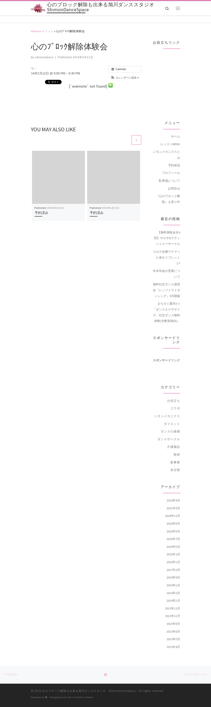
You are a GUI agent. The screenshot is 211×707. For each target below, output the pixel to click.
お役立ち (173, 393)
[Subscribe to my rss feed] (32, 702)
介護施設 (173, 440)
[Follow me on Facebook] (45, 702)
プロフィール (171, 166)
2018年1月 (173, 555)
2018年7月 (173, 532)
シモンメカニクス (167, 409)
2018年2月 (173, 547)
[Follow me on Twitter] (39, 702)
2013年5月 (173, 632)
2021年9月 (173, 501)
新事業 (175, 455)
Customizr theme (82, 690)
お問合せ (174, 181)
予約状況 (174, 158)
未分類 (175, 463)
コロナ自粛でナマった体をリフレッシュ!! (166, 250)
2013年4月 (173, 640)
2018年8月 (173, 524)
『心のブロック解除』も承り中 (168, 192)
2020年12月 (172, 509)
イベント (47, 24)
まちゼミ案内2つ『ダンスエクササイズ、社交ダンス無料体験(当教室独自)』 (166, 305)
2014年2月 (173, 586)
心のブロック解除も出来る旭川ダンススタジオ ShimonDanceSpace (89, 684)
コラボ (175, 401)
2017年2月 (173, 563)
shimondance (44, 50)
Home (35, 24)
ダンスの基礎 (170, 424)
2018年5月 (173, 540)
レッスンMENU (170, 137)
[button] (124, 71)
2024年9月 (173, 493)
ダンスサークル (168, 432)
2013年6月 (173, 624)
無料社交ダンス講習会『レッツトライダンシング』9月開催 (166, 283)
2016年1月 (173, 578)
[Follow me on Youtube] (59, 702)
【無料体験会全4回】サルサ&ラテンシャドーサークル (167, 231)
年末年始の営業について (166, 267)
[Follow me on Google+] (52, 702)
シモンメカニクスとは (166, 148)
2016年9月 (173, 570)
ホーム (175, 129)
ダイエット (172, 417)
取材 (177, 448)
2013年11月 (172, 609)
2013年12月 (172, 601)
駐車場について (169, 174)
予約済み (41, 206)
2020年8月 (173, 517)
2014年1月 (173, 594)
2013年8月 (173, 617)
